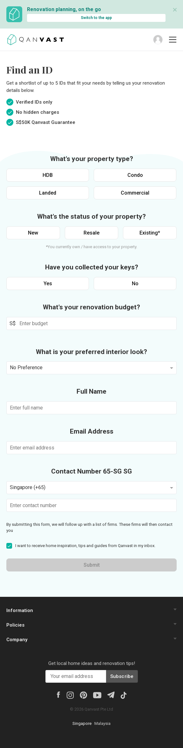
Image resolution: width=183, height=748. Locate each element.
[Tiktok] (123, 695)
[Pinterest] (83, 695)
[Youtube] (97, 695)
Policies (15, 625)
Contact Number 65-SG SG (91, 471)
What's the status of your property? (91, 216)
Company (16, 639)
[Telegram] (110, 694)
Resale (91, 233)
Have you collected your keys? (91, 267)
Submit (92, 565)
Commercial (135, 193)
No (135, 283)
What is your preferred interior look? (91, 352)
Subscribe (122, 676)
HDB (48, 175)
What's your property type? (91, 159)
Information (19, 610)
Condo (135, 175)
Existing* (149, 233)
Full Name (91, 391)
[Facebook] (58, 694)
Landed (47, 193)
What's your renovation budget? (91, 307)
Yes (48, 283)
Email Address (91, 431)
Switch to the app (96, 18)
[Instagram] (70, 695)
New (33, 233)
